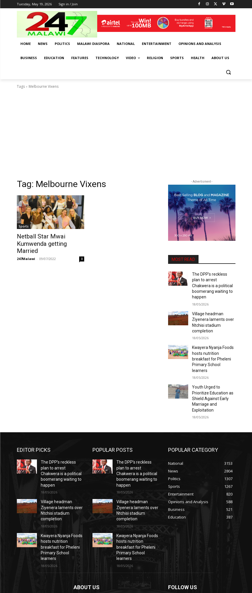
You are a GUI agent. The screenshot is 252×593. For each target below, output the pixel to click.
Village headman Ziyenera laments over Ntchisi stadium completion (213, 310)
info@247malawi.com (113, 560)
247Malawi (26, 250)
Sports (24, 226)
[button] (228, 72)
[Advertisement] (126, 133)
